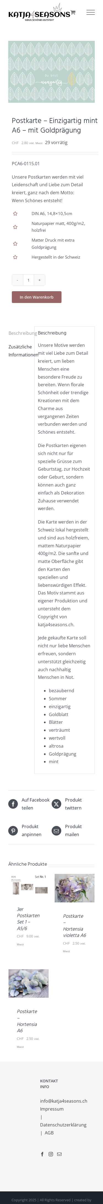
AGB (49, 1133)
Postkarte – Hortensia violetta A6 (74, 926)
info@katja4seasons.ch (63, 1101)
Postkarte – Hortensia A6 (27, 1021)
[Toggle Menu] (90, 12)
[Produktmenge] (28, 279)
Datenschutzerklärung (64, 1125)
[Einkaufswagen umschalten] (73, 12)
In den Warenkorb (37, 297)
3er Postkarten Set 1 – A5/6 (28, 919)
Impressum (52, 1109)
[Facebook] (42, 1154)
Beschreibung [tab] (20, 333)
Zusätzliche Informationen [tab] (20, 351)
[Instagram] (51, 1154)
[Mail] (59, 1154)
